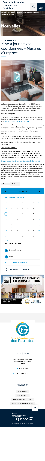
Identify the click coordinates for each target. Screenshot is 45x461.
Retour (5, 184)
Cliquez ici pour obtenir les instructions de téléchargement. (20, 161)
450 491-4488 (23, 369)
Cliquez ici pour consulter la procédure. (18, 121)
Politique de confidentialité (22, 403)
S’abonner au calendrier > (15, 197)
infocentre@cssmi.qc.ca (23, 373)
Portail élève (22, 395)
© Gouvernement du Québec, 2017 (22, 423)
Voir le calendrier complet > (16, 262)
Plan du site (22, 391)
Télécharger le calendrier (17, 269)
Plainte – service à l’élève (22, 399)
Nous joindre (22, 353)
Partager (15, 184)
